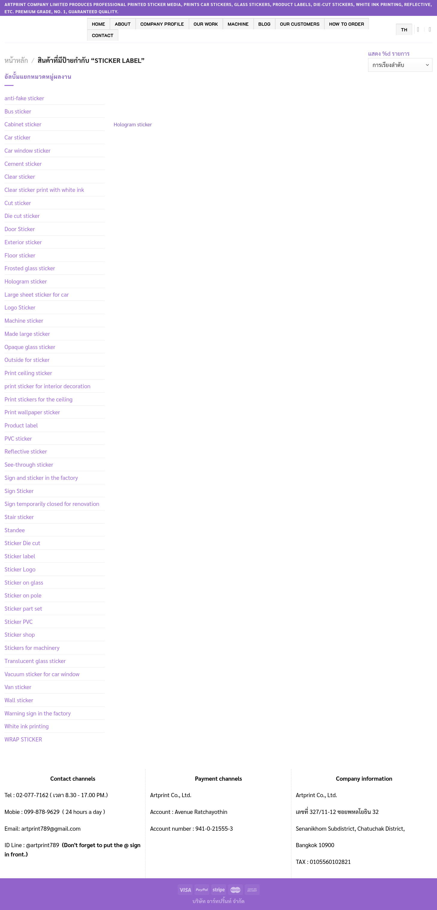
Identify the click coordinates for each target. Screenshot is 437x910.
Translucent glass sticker (35, 660)
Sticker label (19, 555)
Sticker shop (19, 634)
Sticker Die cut (22, 542)
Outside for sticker (26, 359)
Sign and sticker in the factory (41, 477)
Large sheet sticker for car (36, 294)
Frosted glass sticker (29, 268)
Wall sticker (18, 699)
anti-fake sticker (24, 97)
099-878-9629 (42, 811)
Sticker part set (23, 608)
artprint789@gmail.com (51, 828)
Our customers (300, 24)
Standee (14, 529)
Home (98, 24)
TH (404, 30)
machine (238, 24)
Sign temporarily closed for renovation (51, 503)
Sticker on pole (22, 595)
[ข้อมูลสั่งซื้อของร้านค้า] (400, 65)
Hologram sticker (25, 281)
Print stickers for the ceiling (38, 399)
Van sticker (17, 686)
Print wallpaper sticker (32, 411)
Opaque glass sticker (29, 346)
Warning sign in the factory (37, 713)
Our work (206, 24)
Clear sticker (19, 176)
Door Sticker (19, 228)
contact (103, 35)
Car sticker (17, 137)
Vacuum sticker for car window (41, 673)
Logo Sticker (19, 307)
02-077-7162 (32, 794)
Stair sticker (19, 516)
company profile (162, 24)
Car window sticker (27, 150)
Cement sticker (23, 163)
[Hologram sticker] (143, 94)
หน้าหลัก (16, 60)
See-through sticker (28, 464)
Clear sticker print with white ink (44, 189)
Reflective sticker (25, 451)
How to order (346, 24)
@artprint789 (42, 844)
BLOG (264, 24)
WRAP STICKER (23, 739)
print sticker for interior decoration (47, 385)
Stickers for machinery (32, 647)
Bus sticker (17, 111)
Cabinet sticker (22, 124)
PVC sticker (18, 438)
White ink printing (26, 725)
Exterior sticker (23, 241)
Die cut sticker (22, 215)
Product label (21, 425)
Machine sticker (23, 320)
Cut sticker (17, 202)
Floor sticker (19, 255)
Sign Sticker (19, 490)
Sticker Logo (19, 569)
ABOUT (123, 24)
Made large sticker (27, 333)
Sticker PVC (18, 621)
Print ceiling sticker (28, 372)
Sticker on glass (23, 582)
